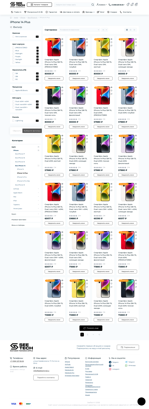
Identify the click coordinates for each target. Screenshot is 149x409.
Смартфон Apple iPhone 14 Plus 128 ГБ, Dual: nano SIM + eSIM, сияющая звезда (127, 208)
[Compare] (62, 45)
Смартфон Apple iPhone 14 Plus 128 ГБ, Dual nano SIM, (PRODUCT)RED (54, 63)
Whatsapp (130, 365)
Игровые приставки (19, 219)
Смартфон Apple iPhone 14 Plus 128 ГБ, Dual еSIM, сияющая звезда (78, 159)
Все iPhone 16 (20, 158)
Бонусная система (92, 361)
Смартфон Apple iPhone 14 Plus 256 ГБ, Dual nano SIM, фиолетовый (103, 256)
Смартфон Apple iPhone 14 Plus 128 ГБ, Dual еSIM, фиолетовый (127, 159)
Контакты (127, 12)
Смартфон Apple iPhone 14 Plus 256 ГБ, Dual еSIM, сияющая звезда (103, 304)
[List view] (130, 30)
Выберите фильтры (32, 131)
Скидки (113, 12)
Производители (91, 392)
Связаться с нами (91, 389)
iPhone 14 (20, 169)
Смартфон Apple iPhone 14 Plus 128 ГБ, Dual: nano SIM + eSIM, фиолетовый (54, 256)
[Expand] (38, 147)
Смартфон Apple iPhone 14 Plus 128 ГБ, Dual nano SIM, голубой (78, 63)
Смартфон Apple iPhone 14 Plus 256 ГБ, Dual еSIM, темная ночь (127, 304)
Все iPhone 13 (20, 185)
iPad (15, 200)
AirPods (16, 189)
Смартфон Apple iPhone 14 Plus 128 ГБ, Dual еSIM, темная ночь (103, 159)
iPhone (22, 17)
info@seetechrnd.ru (41, 371)
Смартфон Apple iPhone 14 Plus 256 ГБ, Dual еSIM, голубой (54, 303)
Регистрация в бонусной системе (94, 365)
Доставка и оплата (71, 12)
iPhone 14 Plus (22, 173)
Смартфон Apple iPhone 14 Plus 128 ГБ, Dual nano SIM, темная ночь (54, 111)
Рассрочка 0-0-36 (35, 12)
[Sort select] (79, 30)
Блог (102, 12)
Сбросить (17, 131)
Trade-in (17, 12)
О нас (87, 368)
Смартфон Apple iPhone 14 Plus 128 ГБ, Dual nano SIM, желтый (103, 63)
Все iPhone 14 (32, 17)
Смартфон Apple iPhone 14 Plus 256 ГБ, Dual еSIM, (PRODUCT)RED (127, 256)
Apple (16, 17)
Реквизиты (89, 382)
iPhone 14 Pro (22, 177)
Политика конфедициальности (92, 385)
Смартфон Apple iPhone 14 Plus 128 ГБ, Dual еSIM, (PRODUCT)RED (103, 111)
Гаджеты (16, 204)
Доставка (88, 371)
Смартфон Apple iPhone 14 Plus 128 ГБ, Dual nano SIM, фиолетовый (78, 111)
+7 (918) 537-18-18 (17, 361)
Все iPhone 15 (20, 162)
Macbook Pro (69, 373)
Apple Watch (17, 193)
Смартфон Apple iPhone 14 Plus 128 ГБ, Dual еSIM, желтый (54, 158)
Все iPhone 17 (20, 154)
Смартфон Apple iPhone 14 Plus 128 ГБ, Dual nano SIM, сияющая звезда (127, 63)
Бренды (89, 12)
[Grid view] (127, 30)
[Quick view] (62, 39)
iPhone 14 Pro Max (23, 181)
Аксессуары (17, 208)
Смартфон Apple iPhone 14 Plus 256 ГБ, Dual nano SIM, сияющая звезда (78, 256)
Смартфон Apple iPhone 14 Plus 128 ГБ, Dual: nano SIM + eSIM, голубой (78, 208)
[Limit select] (104, 30)
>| (99, 334)
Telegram (130, 362)
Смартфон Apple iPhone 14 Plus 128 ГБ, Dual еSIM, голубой (127, 110)
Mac (14, 197)
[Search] (93, 4)
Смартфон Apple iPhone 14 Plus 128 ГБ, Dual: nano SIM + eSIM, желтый (103, 208)
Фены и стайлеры (18, 225)
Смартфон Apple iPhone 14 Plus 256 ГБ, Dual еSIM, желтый (78, 303)
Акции (87, 395)
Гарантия (53, 12)
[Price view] (134, 30)
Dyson (14, 214)
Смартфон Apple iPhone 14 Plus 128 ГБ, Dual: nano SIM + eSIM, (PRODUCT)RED (54, 208)
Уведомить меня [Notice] (54, 78)
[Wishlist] (62, 42)
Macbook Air (69, 370)
